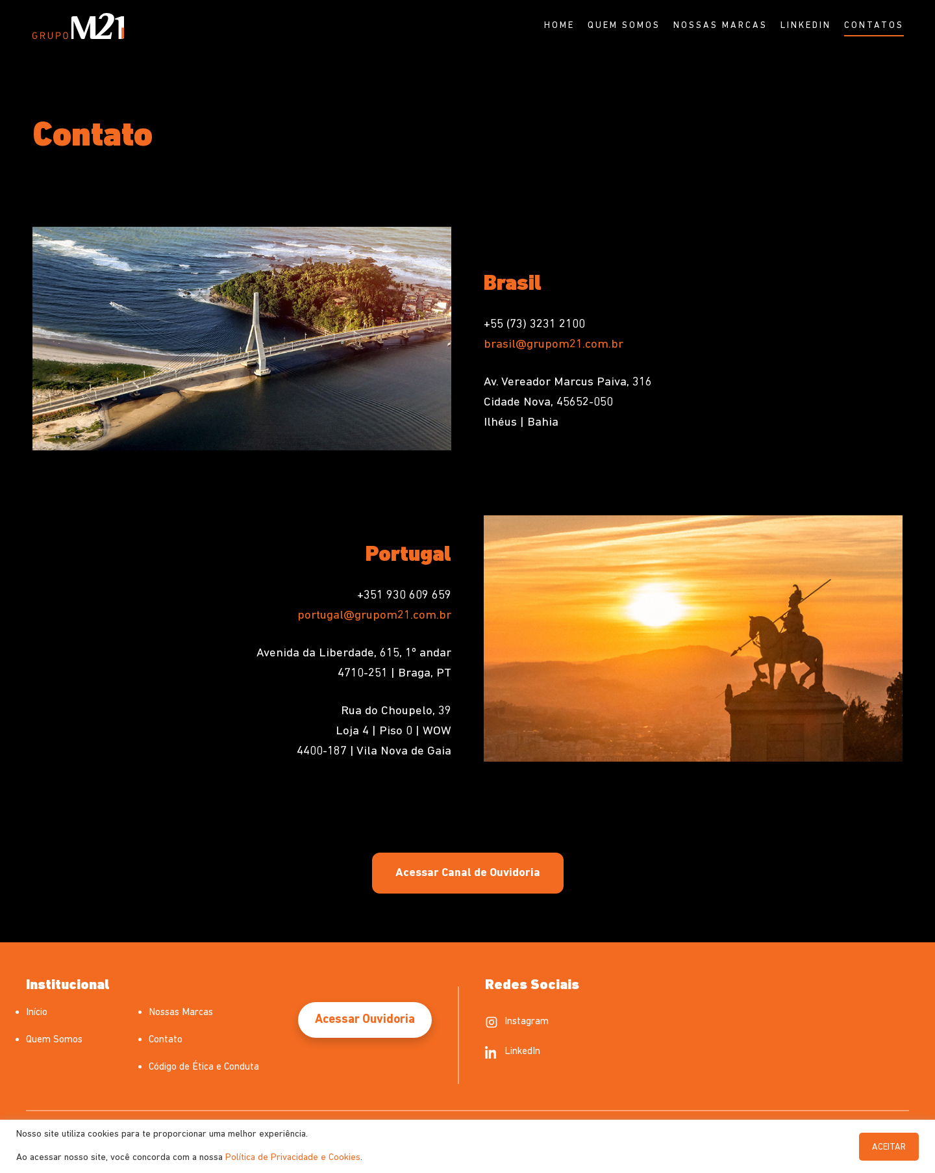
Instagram (517, 1022)
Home (559, 26)
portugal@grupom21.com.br (374, 616)
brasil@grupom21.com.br (553, 345)
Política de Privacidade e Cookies (292, 1158)
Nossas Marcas (720, 26)
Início (36, 1013)
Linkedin (805, 26)
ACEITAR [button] (889, 1147)
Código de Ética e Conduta (204, 1067)
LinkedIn (512, 1052)
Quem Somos (624, 26)
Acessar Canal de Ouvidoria (467, 873)
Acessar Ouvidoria (365, 1020)
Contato (165, 1040)
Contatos (874, 26)
